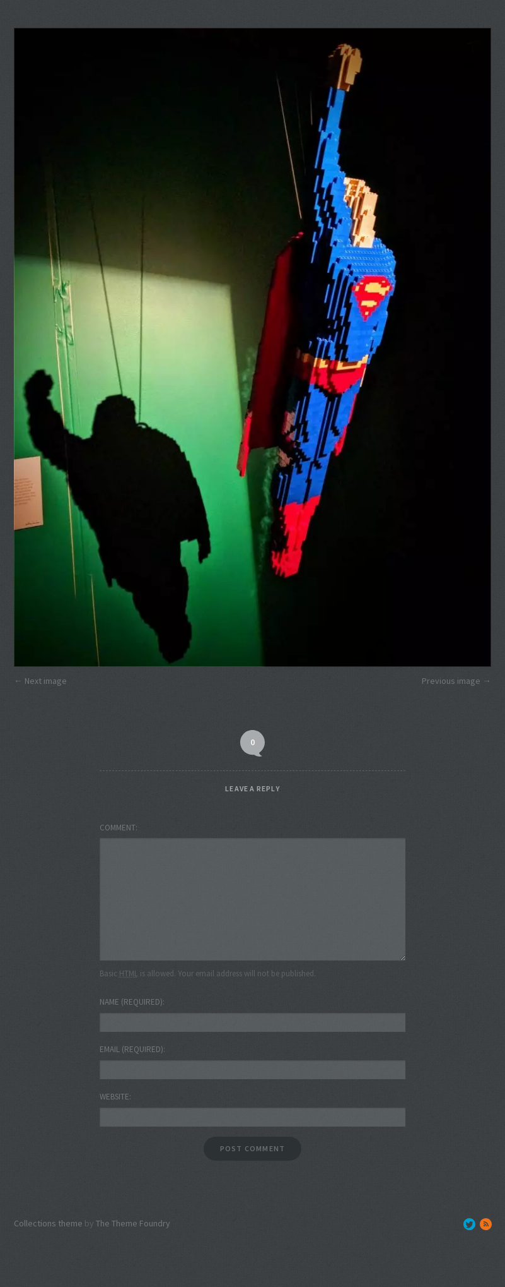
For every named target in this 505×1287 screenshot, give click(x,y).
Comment (118, 827)
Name (131, 1002)
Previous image (451, 680)
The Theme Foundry (133, 1223)
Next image (46, 680)
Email (131, 1049)
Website (114, 1096)
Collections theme (48, 1223)
